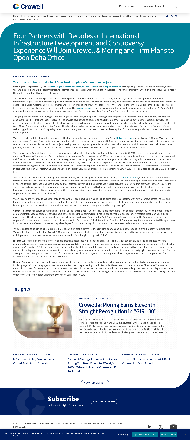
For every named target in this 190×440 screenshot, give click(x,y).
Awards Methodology (91, 423)
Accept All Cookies (168, 435)
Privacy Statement (66, 423)
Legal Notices (114, 423)
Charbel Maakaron (72, 86)
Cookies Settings (122, 435)
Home (16, 16)
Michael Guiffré (90, 86)
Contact (18, 423)
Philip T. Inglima (124, 137)
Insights (160, 6)
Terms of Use (46, 423)
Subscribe (30, 423)
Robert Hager (55, 86)
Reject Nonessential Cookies (145, 435)
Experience (146, 6)
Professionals (127, 6)
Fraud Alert (20, 426)
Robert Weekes (130, 177)
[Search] (175, 6)
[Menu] (169, 6)
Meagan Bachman (112, 86)
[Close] (185, 436)
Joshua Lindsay (84, 107)
